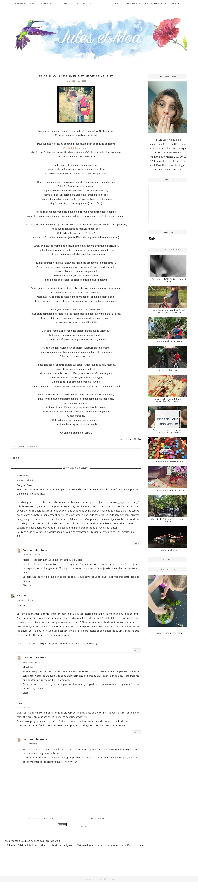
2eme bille (81, 148)
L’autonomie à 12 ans (168, 370)
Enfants (22, 446)
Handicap (33, 446)
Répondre (137, 543)
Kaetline (22, 595)
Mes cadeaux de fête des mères (169, 490)
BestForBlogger (110, 879)
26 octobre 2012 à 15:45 (25, 480)
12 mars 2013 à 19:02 (30, 744)
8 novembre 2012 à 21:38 (31, 555)
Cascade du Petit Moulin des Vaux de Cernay (168, 520)
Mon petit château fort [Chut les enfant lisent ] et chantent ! (169, 400)
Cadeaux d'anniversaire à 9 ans (168, 461)
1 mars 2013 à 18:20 (23, 708)
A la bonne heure (169, 550)
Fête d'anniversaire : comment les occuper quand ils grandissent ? (168, 431)
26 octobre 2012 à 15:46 (25, 600)
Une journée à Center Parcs (169, 341)
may (19, 703)
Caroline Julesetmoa (35, 550)
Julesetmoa (93, 879)
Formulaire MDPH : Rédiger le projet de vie (169, 280)
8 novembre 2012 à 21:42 (31, 662)
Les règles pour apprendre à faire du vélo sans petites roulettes (169, 311)
